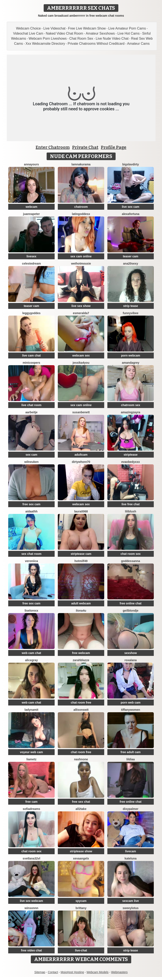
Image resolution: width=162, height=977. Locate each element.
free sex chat (81, 801)
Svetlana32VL (31, 858)
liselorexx (31, 610)
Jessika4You (81, 362)
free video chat (31, 950)
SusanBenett (81, 412)
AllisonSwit (81, 709)
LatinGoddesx (81, 214)
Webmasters (119, 972)
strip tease (130, 306)
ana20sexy (130, 263)
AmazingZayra (130, 412)
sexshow (130, 653)
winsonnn (31, 908)
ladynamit (31, 709)
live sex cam (130, 206)
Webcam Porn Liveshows (48, 38)
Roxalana (130, 660)
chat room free (81, 702)
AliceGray (31, 660)
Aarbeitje (31, 412)
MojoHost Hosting (72, 972)
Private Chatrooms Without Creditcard (96, 43)
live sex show (81, 306)
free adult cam (131, 752)
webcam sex (81, 355)
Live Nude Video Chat (112, 38)
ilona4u (81, 610)
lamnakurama (81, 164)
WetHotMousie (81, 263)
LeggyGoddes (31, 313)
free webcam (81, 653)
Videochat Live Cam (28, 33)
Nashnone (81, 759)
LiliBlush (130, 511)
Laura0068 (81, 511)
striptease (131, 454)
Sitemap (39, 972)
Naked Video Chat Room (64, 33)
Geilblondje (130, 610)
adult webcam (81, 603)
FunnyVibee (130, 313)
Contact (53, 972)
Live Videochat (54, 28)
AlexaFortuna (130, 214)
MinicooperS (31, 362)
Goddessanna (130, 561)
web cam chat (31, 653)
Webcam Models (97, 972)
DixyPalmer (130, 809)
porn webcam (130, 355)
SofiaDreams (31, 809)
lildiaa (130, 759)
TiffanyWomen (130, 709)
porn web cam (130, 702)
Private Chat (85, 147)
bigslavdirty (130, 164)
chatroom (81, 206)
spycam (81, 901)
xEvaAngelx (81, 858)
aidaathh (31, 511)
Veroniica (31, 561)
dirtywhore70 (81, 462)
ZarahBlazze (81, 660)
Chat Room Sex (81, 38)
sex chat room (32, 553)
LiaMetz (31, 759)
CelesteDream (31, 263)
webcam (31, 206)
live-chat (81, 950)
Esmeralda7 (81, 313)
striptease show (81, 851)
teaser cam (130, 256)
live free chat (131, 504)
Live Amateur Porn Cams (127, 28)
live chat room (32, 405)
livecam (130, 851)
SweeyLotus (130, 908)
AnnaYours (31, 164)
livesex (31, 256)
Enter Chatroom (53, 147)
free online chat (130, 603)
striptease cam (81, 553)
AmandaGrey (130, 362)
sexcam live (130, 901)
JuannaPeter (31, 214)
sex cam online (81, 256)
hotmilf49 (81, 561)
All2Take (81, 809)
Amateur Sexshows (100, 33)
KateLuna (131, 858)
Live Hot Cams (128, 33)
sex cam (31, 454)
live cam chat (31, 355)
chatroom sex (130, 405)
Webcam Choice (28, 28)
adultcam (80, 454)
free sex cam (31, 504)
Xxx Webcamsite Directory (45, 43)
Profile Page (113, 147)
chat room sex (131, 553)
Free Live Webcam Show (87, 28)
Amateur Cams (138, 43)
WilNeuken (31, 462)
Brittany (81, 908)
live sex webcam (31, 901)
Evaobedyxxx (130, 462)
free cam (31, 801)
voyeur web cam (31, 752)
